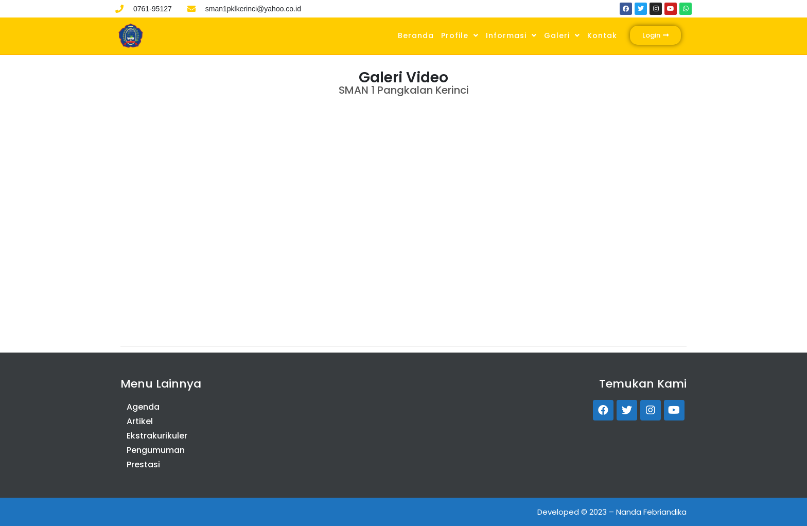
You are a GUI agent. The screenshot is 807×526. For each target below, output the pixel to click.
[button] (655, 35)
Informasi (511, 35)
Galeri (562, 35)
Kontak (602, 35)
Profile (460, 35)
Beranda (416, 35)
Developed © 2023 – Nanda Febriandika (612, 511)
